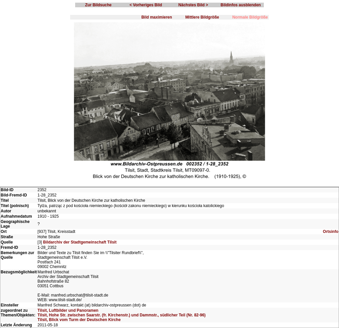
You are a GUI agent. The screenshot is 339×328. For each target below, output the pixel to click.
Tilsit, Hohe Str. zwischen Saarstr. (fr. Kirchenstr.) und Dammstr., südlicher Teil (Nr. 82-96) (121, 315)
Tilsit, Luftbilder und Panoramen (67, 310)
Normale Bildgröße (250, 17)
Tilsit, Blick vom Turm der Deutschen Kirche (79, 319)
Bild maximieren (156, 17)
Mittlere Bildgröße (202, 17)
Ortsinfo (330, 231)
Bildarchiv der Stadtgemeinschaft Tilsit (80, 242)
